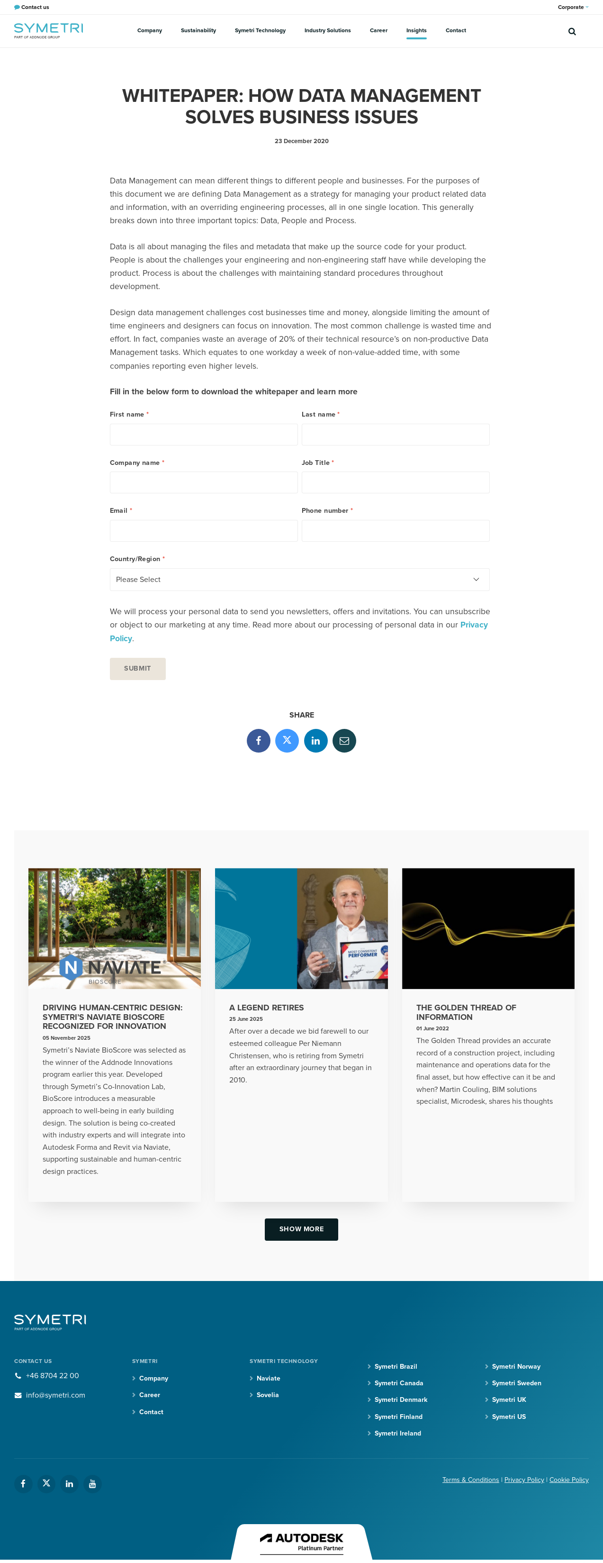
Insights (416, 30)
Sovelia (268, 1395)
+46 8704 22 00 (52, 1376)
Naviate (268, 1378)
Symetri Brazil (396, 1367)
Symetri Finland (399, 1417)
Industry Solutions (328, 30)
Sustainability (198, 30)
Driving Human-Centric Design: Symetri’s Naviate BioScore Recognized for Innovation (112, 1017)
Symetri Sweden (516, 1383)
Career (378, 30)
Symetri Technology (260, 30)
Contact (456, 30)
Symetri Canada (399, 1383)
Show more (301, 1229)
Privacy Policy (524, 1480)
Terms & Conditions (470, 1480)
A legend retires (266, 1008)
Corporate (573, 7)
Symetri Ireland (398, 1433)
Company (149, 30)
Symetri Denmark (401, 1400)
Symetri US (509, 1417)
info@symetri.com (55, 1395)
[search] (572, 30)
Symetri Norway (516, 1367)
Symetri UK (509, 1400)
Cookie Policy (569, 1480)
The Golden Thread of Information (466, 1012)
